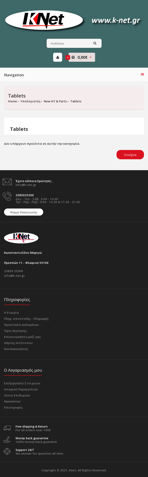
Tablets (75, 101)
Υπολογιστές (30, 101)
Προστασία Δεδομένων (21, 325)
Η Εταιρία (11, 312)
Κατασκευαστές (16, 349)
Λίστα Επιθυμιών (17, 395)
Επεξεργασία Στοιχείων (22, 383)
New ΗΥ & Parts (55, 101)
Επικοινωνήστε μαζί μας (22, 337)
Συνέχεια (130, 155)
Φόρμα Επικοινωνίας (23, 212)
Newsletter (12, 401)
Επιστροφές (13, 407)
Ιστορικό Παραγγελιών (21, 389)
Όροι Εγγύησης (15, 331)
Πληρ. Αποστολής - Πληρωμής (26, 319)
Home (12, 101)
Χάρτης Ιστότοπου (18, 343)
